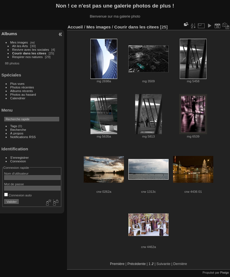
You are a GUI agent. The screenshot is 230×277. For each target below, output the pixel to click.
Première (117, 264)
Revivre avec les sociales (30, 49)
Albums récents (21, 91)
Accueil (75, 27)
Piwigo (224, 272)
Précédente (136, 264)
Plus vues (17, 83)
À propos (16, 133)
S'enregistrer (19, 157)
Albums (9, 33)
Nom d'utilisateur (16, 173)
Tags (13, 126)
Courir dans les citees (29, 53)
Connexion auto (18, 195)
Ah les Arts (20, 46)
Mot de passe (14, 184)
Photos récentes (22, 87)
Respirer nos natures (27, 57)
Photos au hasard (23, 94)
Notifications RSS (23, 137)
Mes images (19, 42)
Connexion (18, 161)
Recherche (18, 129)
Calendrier (17, 98)
